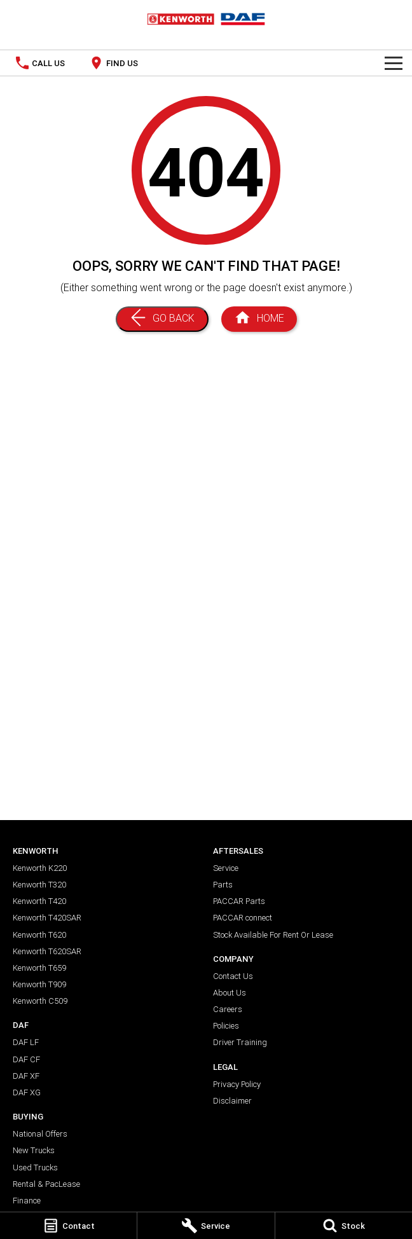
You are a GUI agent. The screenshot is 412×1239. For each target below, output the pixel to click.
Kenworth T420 (39, 901)
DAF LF (26, 1042)
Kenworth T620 (39, 934)
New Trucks (34, 1150)
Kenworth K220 (40, 868)
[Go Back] (162, 319)
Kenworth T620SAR (47, 951)
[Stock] (343, 1225)
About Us (229, 992)
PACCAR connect (242, 917)
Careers (227, 1009)
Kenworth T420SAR (47, 917)
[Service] (205, 1225)
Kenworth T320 (39, 884)
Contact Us (233, 976)
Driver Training (240, 1042)
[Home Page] (259, 319)
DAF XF (26, 1076)
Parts (223, 884)
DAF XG (27, 1092)
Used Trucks (35, 1167)
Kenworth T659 (39, 967)
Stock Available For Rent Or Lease (273, 934)
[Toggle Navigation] (393, 63)
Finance (27, 1200)
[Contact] (68, 1225)
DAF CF (26, 1059)
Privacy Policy (237, 1084)
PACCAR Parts (239, 901)
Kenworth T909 (39, 984)
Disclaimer (232, 1100)
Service (225, 868)
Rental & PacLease (46, 1184)
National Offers (40, 1133)
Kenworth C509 (40, 1001)
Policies (226, 1025)
